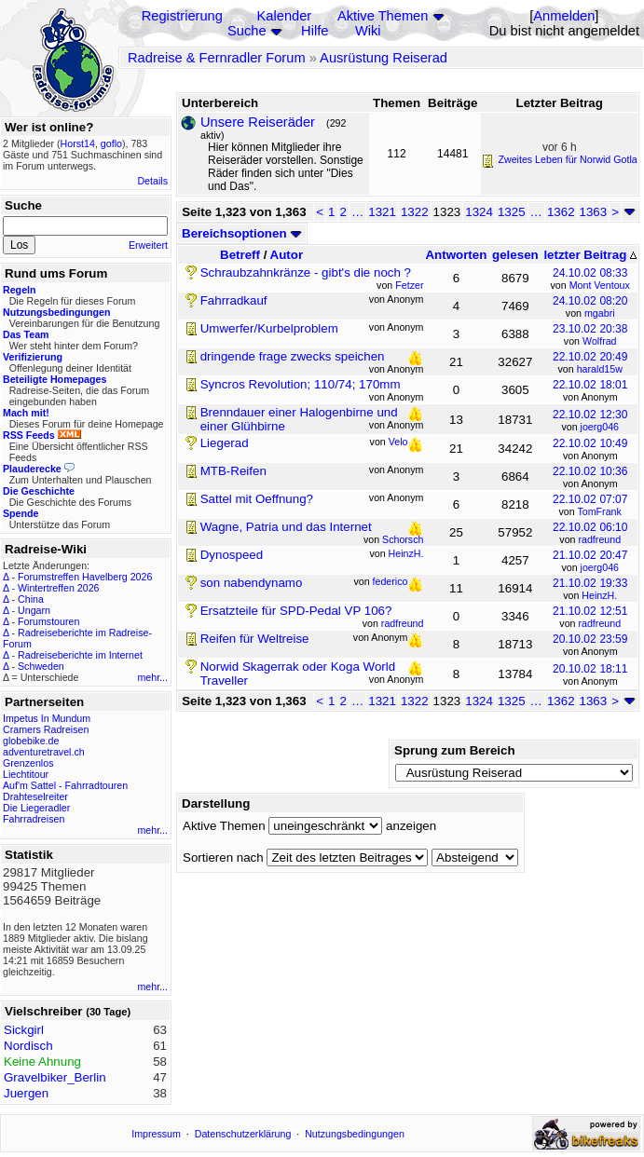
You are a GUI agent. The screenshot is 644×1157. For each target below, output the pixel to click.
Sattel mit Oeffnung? (256, 499)
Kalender (284, 15)
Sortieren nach (223, 857)
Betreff (240, 255)
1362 (561, 212)
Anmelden (564, 15)
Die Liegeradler (36, 807)
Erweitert (148, 245)
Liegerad (224, 443)
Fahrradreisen (33, 818)
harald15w (600, 368)
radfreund (599, 539)
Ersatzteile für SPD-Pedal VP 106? (296, 611)
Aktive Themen (382, 15)
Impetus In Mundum (46, 718)
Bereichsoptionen (242, 233)
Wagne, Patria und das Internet (286, 527)
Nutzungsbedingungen (354, 1133)
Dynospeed (231, 555)
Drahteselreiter (35, 796)
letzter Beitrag (590, 255)
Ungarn (34, 610)
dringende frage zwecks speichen (292, 356)
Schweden (41, 666)
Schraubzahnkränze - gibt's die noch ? (305, 272)
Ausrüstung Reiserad (383, 57)
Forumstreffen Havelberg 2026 (85, 576)
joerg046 (600, 426)
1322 (415, 212)
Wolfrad (599, 341)
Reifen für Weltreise (254, 639)
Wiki (368, 30)
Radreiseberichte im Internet (80, 654)
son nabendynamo (251, 583)
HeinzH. (599, 595)
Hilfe (314, 30)
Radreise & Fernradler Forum (217, 57)
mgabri (599, 313)
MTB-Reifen (233, 471)
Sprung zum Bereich (454, 750)
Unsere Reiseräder (257, 122)
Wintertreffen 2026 (58, 587)
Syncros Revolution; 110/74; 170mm (300, 384)
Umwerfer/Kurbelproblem (269, 328)
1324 (479, 212)
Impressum (156, 1133)
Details (152, 180)
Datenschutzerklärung (243, 1133)
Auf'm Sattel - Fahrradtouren (65, 785)
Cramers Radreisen (46, 729)
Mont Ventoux (599, 285)
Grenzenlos (28, 763)
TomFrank (599, 511)
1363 (594, 212)
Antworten (455, 255)
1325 (512, 212)
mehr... (152, 677)
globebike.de (31, 740)
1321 (382, 212)
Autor (287, 255)
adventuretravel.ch (44, 751)
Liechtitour (25, 774)
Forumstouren (48, 621)
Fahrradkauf (233, 300)
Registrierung (182, 15)
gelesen (515, 255)
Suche (247, 30)
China (31, 599)
